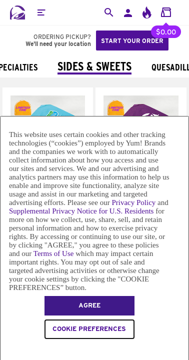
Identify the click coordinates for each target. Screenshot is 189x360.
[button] (41, 12)
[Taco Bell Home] (17, 13)
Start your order (132, 40)
